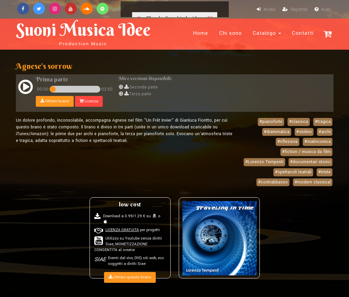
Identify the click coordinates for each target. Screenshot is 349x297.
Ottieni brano (54, 101)
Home (200, 33)
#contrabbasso (273, 182)
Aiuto (323, 9)
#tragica (323, 122)
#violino (304, 132)
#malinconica (317, 142)
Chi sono (230, 33)
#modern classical (313, 182)
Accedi (266, 9)
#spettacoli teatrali (293, 172)
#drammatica (277, 132)
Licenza (88, 101)
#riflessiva (287, 142)
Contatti (303, 33)
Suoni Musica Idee (83, 33)
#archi (325, 132)
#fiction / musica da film (306, 152)
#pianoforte (270, 122)
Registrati (295, 9)
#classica (298, 122)
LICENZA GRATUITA (122, 229)
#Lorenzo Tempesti (264, 162)
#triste (324, 172)
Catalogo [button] (267, 33)
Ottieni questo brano (129, 277)
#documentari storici (310, 162)
